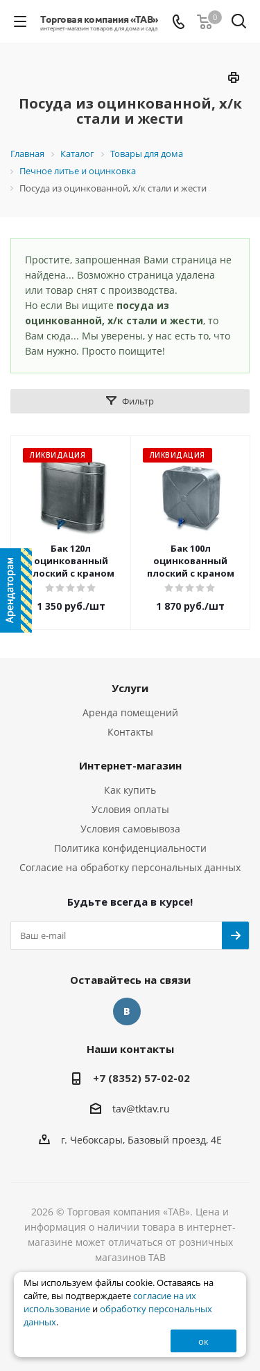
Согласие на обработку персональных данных (130, 867)
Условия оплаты (130, 809)
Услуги (130, 688)
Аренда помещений (130, 712)
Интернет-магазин (130, 765)
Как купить (130, 789)
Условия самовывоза (130, 828)
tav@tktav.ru (141, 1109)
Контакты (130, 731)
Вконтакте (127, 1011)
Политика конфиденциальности (130, 848)
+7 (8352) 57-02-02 (141, 1078)
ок (203, 1341)
